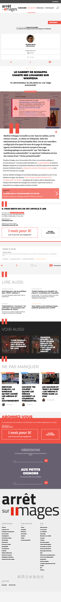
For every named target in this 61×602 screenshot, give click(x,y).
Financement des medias (8, 569)
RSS (41, 578)
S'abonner (53, 22)
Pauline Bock (30, 55)
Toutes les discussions (45, 559)
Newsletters (43, 569)
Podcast (42, 580)
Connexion (55, 1)
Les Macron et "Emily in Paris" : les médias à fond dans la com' (50, 402)
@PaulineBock (30, 56)
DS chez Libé (12, 595)
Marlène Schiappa (28, 269)
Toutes (22, 537)
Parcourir (22, 8)
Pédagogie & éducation (7, 567)
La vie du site (43, 540)
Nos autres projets (44, 552)
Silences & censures (7, 565)
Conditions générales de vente (47, 574)
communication (15, 269)
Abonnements (43, 537)
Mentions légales (44, 571)
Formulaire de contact (45, 557)
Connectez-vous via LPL (10, 235)
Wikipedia (5, 269)
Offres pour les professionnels (47, 565)
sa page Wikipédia (43, 173)
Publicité (4, 561)
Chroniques (49, 8)
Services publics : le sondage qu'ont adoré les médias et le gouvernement (10, 404)
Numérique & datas (6, 548)
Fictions (4, 537)
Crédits (42, 576)
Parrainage (43, 544)
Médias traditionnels (7, 563)
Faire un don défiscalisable (46, 567)
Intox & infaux (5, 544)
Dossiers (23, 546)
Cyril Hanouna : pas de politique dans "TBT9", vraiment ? (14, 302)
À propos (42, 548)
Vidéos (22, 548)
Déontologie (5, 550)
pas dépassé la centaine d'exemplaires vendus (37, 178)
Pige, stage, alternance (45, 561)
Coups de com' (40, 269)
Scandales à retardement (8, 542)
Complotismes (5, 559)
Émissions (40, 8)
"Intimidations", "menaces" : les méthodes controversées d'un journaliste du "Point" (14, 318)
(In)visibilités (5, 557)
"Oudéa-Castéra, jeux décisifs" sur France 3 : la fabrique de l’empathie (45, 302)
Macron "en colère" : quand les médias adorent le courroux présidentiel (29, 404)
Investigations (5, 546)
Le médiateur (43, 542)
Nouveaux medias (6, 554)
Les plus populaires (25, 550)
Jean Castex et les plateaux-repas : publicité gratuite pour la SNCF (45, 317)
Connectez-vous (7, 231)
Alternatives (5, 552)
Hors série (4, 595)
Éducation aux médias (45, 546)
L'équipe (42, 550)
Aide (41, 563)
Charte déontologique (45, 554)
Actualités (31, 8)
